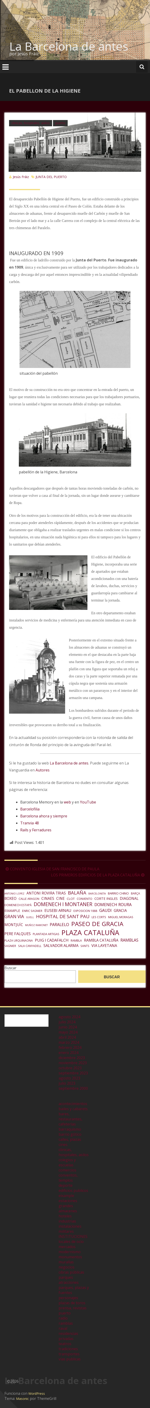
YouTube (88, 802)
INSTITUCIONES (73, 1236)
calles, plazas (70, 1139)
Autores (43, 770)
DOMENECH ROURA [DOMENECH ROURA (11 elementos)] (113, 904)
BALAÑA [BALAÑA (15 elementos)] (77, 892)
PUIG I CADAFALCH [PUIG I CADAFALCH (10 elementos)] (52, 940)
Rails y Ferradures (35, 829)
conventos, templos (68, 1178)
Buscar (10, 967)
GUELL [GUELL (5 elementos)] (30, 917)
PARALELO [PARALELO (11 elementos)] (59, 924)
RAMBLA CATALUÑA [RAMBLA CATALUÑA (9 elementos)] (101, 940)
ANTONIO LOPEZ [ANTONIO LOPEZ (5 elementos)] (14, 893)
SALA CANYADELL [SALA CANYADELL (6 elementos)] (29, 946)
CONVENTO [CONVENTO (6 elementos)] (84, 899)
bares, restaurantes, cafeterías (70, 1119)
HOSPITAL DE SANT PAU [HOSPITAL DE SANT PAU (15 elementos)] (63, 916)
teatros (65, 1343)
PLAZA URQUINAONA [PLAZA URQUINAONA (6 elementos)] (18, 941)
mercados (67, 1246)
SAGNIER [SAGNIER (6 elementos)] (10, 946)
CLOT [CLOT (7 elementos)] (71, 899)
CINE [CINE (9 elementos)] (60, 898)
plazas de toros (72, 1302)
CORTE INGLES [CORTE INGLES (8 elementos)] (106, 898)
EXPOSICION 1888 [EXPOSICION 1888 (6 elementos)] (85, 911)
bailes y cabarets (73, 1108)
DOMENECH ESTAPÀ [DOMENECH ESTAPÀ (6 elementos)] (18, 905)
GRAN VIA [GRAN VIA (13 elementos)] (14, 917)
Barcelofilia (30, 809)
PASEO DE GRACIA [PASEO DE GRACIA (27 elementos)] (97, 924)
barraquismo (70, 1129)
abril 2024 (67, 1037)
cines (63, 1144)
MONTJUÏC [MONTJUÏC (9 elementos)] (13, 924)
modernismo (70, 1251)
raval (63, 1328)
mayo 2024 (68, 1032)
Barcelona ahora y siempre (43, 816)
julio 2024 (67, 1021)
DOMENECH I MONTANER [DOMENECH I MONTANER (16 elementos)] (63, 904)
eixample (66, 1195)
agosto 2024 (69, 1016)
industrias (67, 1221)
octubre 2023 (70, 1067)
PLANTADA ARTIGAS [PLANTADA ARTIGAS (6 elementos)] (46, 934)
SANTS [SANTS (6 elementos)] (84, 946)
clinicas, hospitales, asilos (30, 123)
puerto (60, 123)
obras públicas (71, 1272)
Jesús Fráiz (21, 177)
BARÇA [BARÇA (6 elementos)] (135, 893)
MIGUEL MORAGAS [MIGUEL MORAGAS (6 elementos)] (120, 917)
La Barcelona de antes (68, 46)
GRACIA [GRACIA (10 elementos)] (120, 910)
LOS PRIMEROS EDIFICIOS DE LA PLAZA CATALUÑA (98, 875)
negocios (66, 1267)
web (67, 802)
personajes (68, 1297)
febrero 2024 (70, 1047)
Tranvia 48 (29, 823)
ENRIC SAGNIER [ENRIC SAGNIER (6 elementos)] (32, 911)
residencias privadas (68, 1336)
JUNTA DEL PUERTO (51, 177)
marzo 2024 (69, 1042)
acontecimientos (73, 1103)
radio (63, 1318)
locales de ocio (71, 1241)
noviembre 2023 (73, 1062)
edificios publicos (73, 1190)
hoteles (65, 1216)
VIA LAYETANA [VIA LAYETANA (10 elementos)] (104, 945)
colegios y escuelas (67, 1162)
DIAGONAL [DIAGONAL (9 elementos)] (129, 898)
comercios (67, 1170)
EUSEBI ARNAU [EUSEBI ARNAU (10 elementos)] (57, 910)
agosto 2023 (69, 1078)
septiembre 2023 (73, 1073)
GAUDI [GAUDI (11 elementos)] (105, 910)
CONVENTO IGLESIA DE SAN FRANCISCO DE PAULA (51, 868)
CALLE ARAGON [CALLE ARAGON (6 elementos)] (29, 899)
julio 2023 (67, 1083)
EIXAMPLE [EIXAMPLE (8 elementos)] (12, 910)
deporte (66, 1185)
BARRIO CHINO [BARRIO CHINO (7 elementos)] (118, 893)
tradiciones (68, 1348)
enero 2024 (68, 1052)
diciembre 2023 (72, 1057)
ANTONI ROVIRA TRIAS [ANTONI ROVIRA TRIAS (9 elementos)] (46, 893)
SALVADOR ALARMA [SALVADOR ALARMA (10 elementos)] (60, 945)
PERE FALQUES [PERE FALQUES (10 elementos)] (17, 933)
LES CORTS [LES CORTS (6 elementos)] (99, 917)
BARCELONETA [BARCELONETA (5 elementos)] (97, 893)
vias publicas (70, 1359)
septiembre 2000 (73, 1088)
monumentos (70, 1256)
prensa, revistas (73, 1307)
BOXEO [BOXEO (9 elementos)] (10, 898)
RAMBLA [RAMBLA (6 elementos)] (76, 941)
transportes (69, 1353)
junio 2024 (68, 1027)
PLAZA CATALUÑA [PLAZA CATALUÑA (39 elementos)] (90, 932)
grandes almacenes (68, 1208)
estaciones (68, 1200)
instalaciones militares (70, 1229)
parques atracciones (69, 1280)
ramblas (66, 1323)
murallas (66, 1262)
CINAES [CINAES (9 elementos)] (47, 898)
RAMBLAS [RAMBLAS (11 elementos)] (129, 940)
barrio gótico (70, 1134)
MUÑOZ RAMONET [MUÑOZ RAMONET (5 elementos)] (36, 925)
